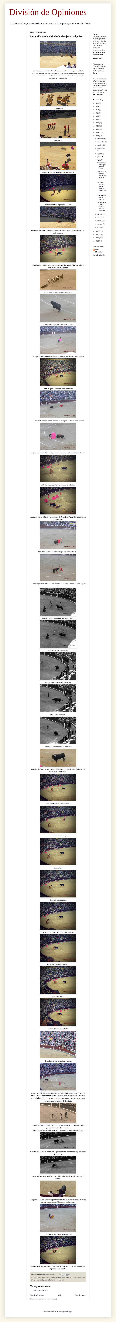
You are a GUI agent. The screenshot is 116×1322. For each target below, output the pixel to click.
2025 (97, 103)
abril (99, 217)
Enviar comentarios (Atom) (48, 1299)
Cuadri (39, 1278)
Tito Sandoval (60, 1280)
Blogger (69, 1311)
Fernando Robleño (55, 1278)
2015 (97, 129)
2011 (97, 234)
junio (99, 160)
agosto (99, 153)
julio (99, 157)
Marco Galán (39, 1280)
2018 (97, 119)
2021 (97, 113)
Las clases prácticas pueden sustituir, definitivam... (102, 187)
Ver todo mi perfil (99, 255)
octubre (100, 145)
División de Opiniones (48, 12)
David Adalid (45, 1278)
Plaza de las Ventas (49, 1280)
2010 (97, 238)
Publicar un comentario (40, 1290)
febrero (99, 224)
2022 (97, 110)
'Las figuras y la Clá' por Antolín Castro (101, 165)
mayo (99, 214)
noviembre (101, 142)
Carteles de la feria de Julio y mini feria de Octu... (101, 175)
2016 (97, 126)
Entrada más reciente (37, 1295)
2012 (97, 231)
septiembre (100, 148)
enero (99, 227)
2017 (97, 123)
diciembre (100, 139)
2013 (97, 136)
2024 (97, 106)
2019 (97, 116)
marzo (99, 221)
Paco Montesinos (99, 251)
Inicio (60, 1295)
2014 (97, 132)
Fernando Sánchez (67, 1278)
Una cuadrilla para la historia (101, 197)
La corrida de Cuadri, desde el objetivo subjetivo (101, 206)
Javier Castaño (77, 1278)
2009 (97, 241)
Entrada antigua (80, 1295)
